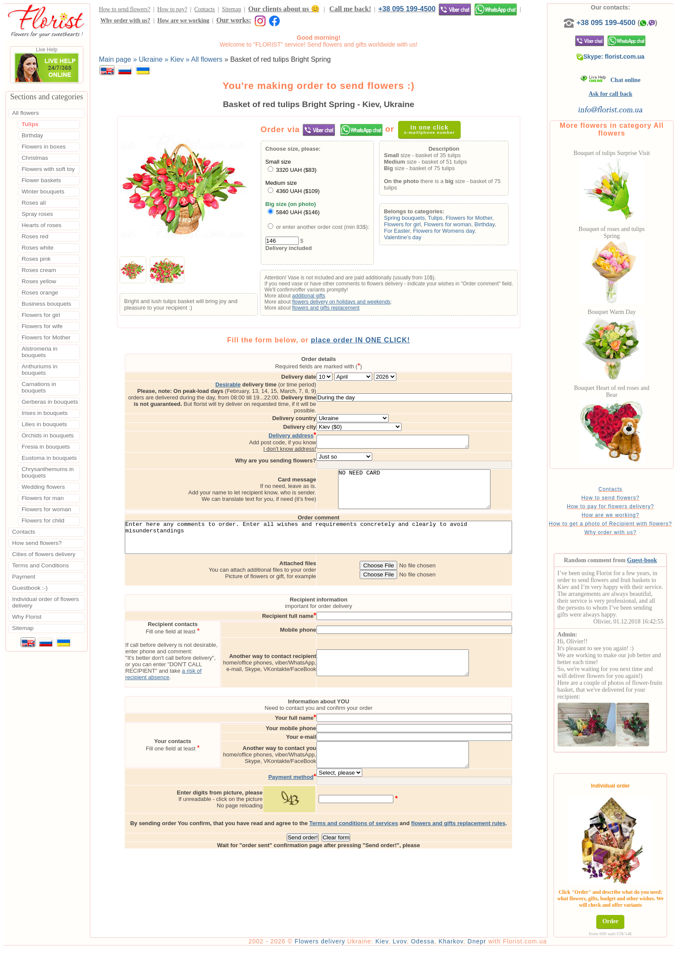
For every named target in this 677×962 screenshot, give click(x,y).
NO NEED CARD (440, 486)
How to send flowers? (124, 9)
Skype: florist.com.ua (613, 56)
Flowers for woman (450, 224)
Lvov (404, 954)
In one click (432, 129)
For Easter (399, 231)
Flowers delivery (324, 954)
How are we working (183, 20)
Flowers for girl (404, 224)
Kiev (386, 954)
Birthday (487, 224)
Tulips (437, 218)
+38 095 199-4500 (407, 9)
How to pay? (172, 9)
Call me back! (350, 9)
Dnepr (481, 954)
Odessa (427, 954)
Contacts (204, 9)
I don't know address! (315, 442)
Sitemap (231, 9)
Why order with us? (125, 20)
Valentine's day (405, 237)
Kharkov (455, 954)
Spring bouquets (406, 218)
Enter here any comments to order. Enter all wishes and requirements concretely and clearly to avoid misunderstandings (321, 542)
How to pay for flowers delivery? (612, 506)
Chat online (613, 80)
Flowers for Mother (471, 218)
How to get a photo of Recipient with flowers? (612, 527)
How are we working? (613, 515)
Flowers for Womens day (446, 231)
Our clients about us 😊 (284, 9)
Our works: (233, 20)
